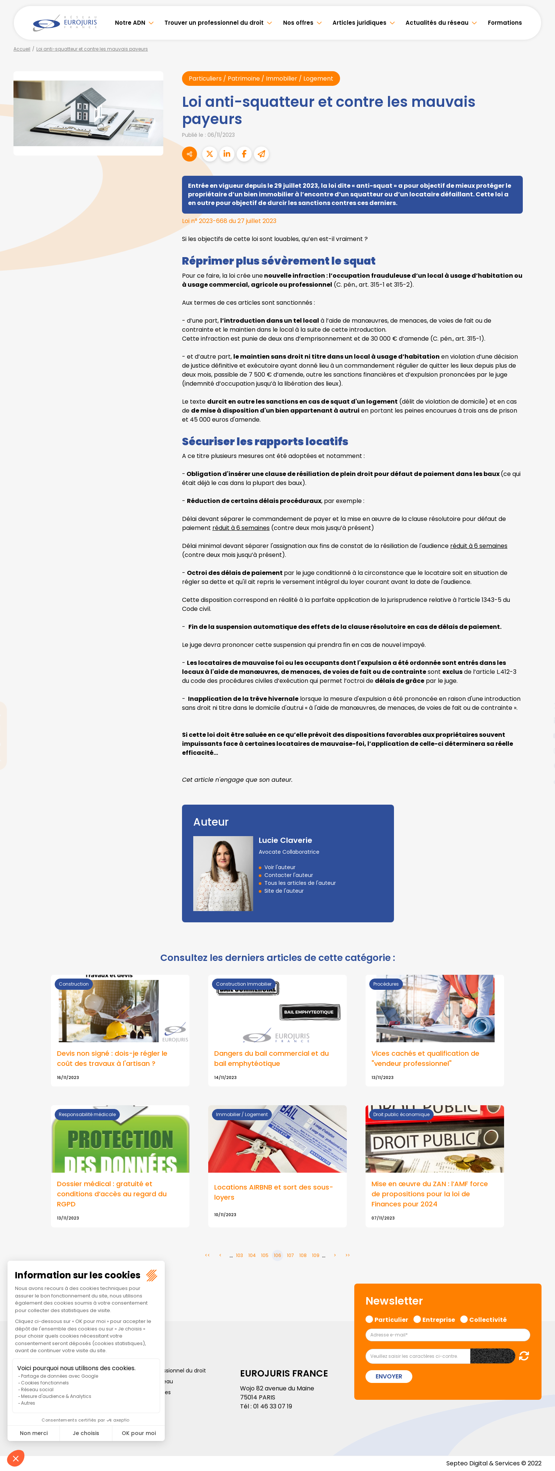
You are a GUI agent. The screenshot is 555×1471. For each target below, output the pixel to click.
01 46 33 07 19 (272, 1406)
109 (315, 1255)
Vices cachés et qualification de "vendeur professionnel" (425, 1058)
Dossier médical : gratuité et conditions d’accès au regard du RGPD (112, 1194)
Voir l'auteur (279, 867)
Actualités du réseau (437, 23)
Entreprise (438, 1318)
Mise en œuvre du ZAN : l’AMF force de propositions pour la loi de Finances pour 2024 (429, 1194)
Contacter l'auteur (288, 875)
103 (239, 1255)
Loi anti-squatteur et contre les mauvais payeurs (92, 49)
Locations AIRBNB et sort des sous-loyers (273, 1192)
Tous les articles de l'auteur (300, 883)
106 (277, 1255)
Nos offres (298, 23)
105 (265, 1255)
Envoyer (389, 1376)
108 (303, 1255)
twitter (540, 706)
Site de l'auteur (284, 891)
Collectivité (488, 1318)
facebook (540, 691)
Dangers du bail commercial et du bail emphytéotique (271, 1058)
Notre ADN (130, 23)
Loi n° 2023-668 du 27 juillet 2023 (229, 221)
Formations (505, 23)
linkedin (540, 721)
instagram (540, 751)
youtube (540, 736)
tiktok (540, 781)
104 (252, 1255)
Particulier (391, 1318)
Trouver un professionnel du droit (214, 23)
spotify (540, 766)
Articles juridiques (359, 23)
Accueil (21, 49)
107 (290, 1255)
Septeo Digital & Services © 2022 (494, 1463)
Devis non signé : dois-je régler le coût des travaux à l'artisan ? (112, 1058)
